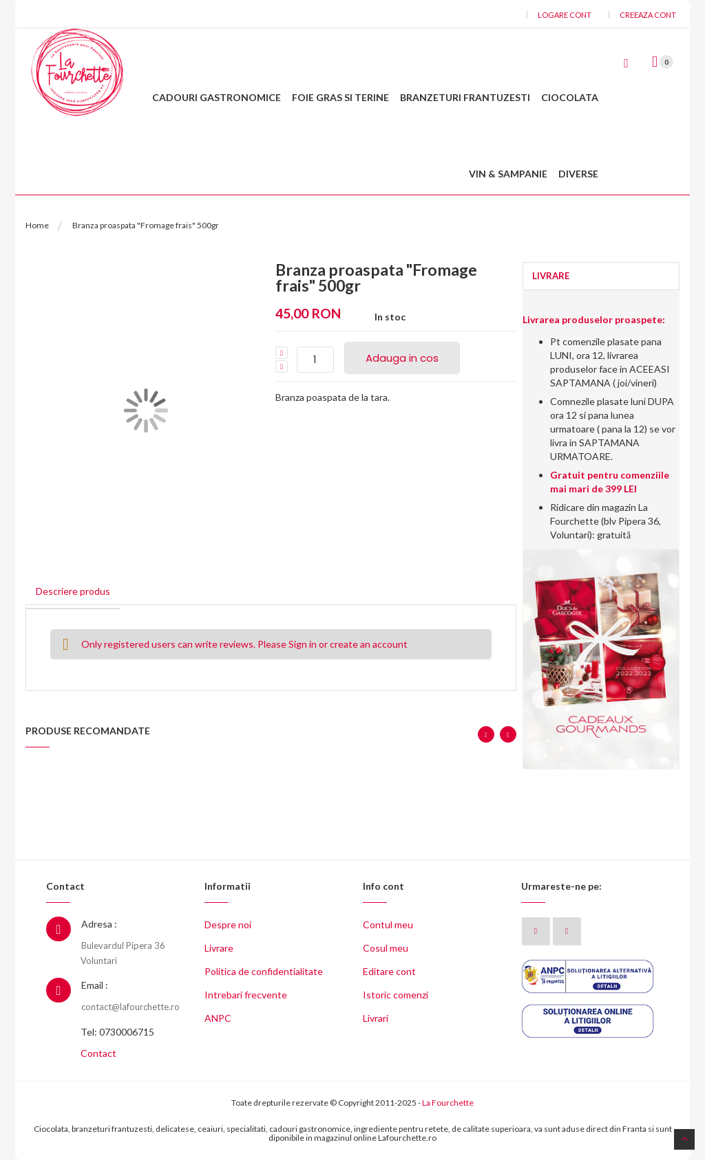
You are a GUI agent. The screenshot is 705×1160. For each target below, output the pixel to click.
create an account (369, 644)
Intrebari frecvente (245, 994)
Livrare (218, 948)
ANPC (217, 1018)
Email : (94, 985)
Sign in (302, 644)
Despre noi (227, 924)
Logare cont (564, 15)
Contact (98, 1053)
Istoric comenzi (395, 994)
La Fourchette (448, 1102)
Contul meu (388, 924)
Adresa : (99, 924)
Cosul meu (385, 948)
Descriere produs (73, 591)
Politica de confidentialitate (263, 971)
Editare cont (389, 971)
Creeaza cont (648, 15)
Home (37, 225)
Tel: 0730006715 (117, 1032)
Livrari (375, 1018)
